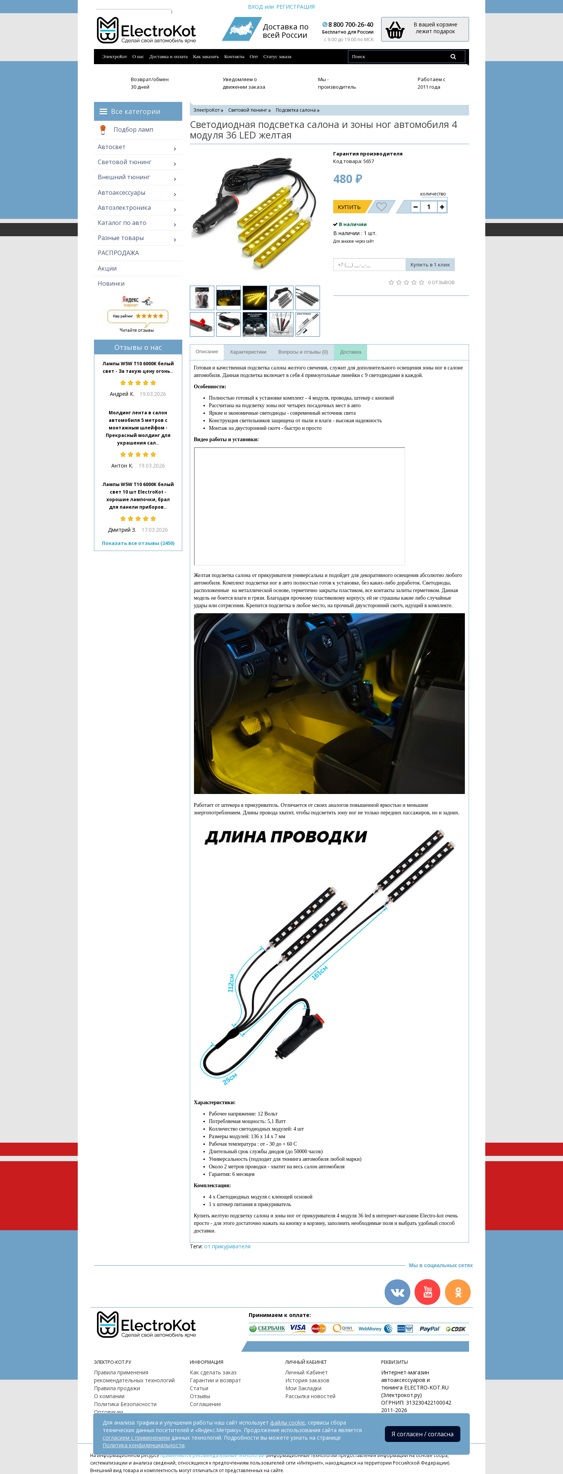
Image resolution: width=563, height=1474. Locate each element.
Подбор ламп (125, 130)
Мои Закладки (303, 1388)
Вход (255, 6)
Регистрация (295, 6)
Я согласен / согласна (423, 1434)
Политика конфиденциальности (144, 1445)
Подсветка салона (296, 110)
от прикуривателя (227, 1246)
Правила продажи (117, 1388)
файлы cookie (287, 1422)
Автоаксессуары (121, 192)
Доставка (350, 352)
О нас (138, 56)
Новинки (111, 283)
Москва (109, 6)
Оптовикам (108, 1412)
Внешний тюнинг (124, 177)
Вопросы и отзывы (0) (303, 352)
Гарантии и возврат (215, 1380)
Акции (107, 268)
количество (433, 194)
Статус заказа (277, 56)
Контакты (234, 56)
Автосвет (112, 147)
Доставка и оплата (168, 56)
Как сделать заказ (213, 1372)
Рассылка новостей (310, 1396)
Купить (349, 207)
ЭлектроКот (114, 56)
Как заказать (206, 56)
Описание (207, 351)
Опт (254, 56)
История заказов (307, 1380)
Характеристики (248, 352)
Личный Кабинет (306, 1372)
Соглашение (205, 1404)
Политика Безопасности (125, 1404)
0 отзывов (441, 282)
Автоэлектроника (124, 207)
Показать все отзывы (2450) (138, 543)
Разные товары (121, 238)
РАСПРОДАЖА (118, 253)
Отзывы (200, 1396)
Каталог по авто (122, 222)
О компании (109, 1396)
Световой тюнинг (124, 162)
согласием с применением (136, 1437)
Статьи (199, 1388)
